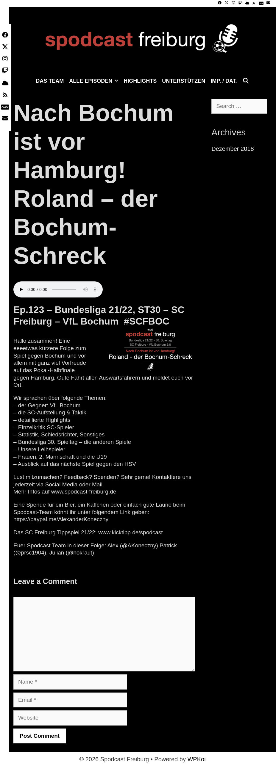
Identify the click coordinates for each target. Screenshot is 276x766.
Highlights (140, 81)
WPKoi (196, 759)
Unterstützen (183, 81)
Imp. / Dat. (223, 81)
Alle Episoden (95, 81)
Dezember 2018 (232, 148)
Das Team (50, 81)
